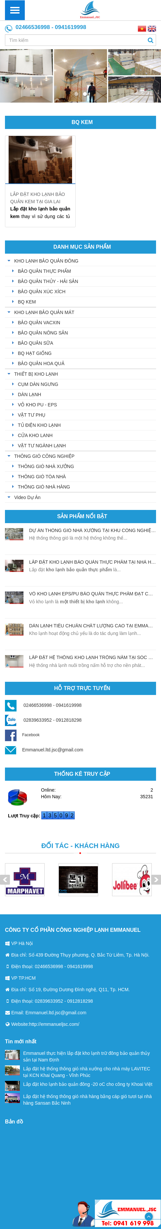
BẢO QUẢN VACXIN (39, 322)
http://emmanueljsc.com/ (54, 1024)
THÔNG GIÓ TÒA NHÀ (42, 476)
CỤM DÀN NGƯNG (38, 384)
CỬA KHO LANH (35, 435)
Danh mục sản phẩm (82, 247)
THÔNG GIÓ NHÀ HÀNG (44, 486)
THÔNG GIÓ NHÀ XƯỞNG (46, 466)
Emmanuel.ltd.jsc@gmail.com (52, 749)
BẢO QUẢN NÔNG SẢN (43, 332)
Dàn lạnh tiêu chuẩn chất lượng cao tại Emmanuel (95, 625)
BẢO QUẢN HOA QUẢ (41, 363)
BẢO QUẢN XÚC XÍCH (41, 291)
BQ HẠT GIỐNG (35, 353)
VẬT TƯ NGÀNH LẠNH (42, 445)
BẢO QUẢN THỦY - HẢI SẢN (48, 281)
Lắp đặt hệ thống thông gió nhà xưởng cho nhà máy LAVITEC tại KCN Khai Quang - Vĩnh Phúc (77, 1071)
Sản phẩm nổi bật (82, 516)
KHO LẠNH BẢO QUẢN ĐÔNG (46, 261)
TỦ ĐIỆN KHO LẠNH (39, 425)
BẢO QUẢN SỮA (35, 343)
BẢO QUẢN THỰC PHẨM (44, 271)
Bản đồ (14, 1121)
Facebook (22, 735)
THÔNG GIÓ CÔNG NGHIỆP (44, 456)
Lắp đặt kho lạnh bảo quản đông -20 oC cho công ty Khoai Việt (78, 1084)
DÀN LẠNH (29, 394)
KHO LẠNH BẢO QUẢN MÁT (44, 312)
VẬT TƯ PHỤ (31, 415)
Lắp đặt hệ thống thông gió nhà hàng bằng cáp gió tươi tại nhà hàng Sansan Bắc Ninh (78, 1099)
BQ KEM (82, 122)
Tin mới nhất (20, 1041)
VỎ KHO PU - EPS (37, 404)
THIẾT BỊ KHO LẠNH (36, 374)
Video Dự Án (27, 497)
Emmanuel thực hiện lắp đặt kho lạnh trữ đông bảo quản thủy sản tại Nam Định (77, 1056)
